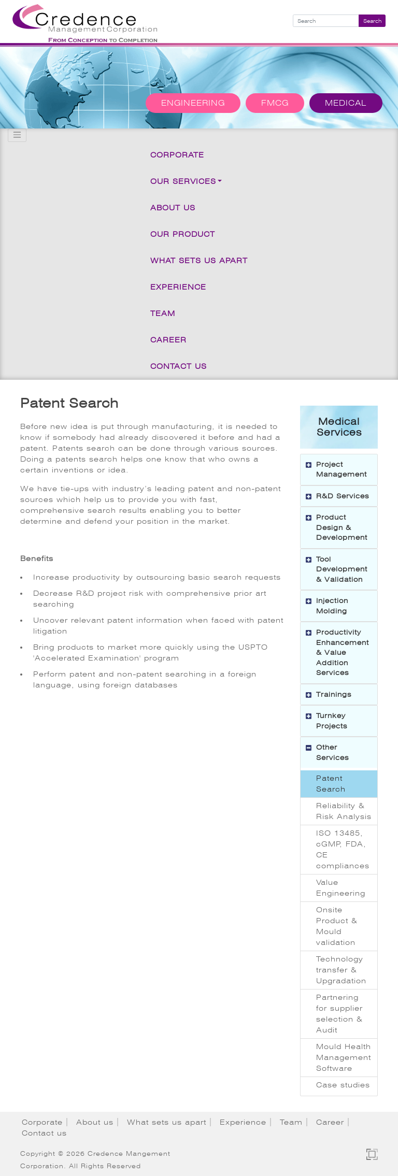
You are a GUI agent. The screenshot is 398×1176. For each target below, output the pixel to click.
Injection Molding (332, 606)
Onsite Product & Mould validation (336, 926)
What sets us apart (199, 260)
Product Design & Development (341, 527)
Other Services (332, 752)
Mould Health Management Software (343, 1057)
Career (168, 340)
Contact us (178, 366)
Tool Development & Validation (341, 569)
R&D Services (342, 496)
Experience (178, 287)
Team (162, 313)
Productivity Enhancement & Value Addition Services (342, 652)
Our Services (183, 181)
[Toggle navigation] (17, 135)
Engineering (193, 103)
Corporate (177, 155)
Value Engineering (340, 887)
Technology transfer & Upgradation (341, 970)
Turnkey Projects (331, 721)
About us (172, 208)
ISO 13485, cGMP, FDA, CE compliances (342, 849)
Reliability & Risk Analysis (344, 811)
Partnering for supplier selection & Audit (339, 1013)
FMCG (275, 103)
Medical (346, 103)
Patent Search (331, 783)
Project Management (341, 470)
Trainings (333, 694)
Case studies (343, 1085)
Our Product (182, 234)
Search (372, 21)
